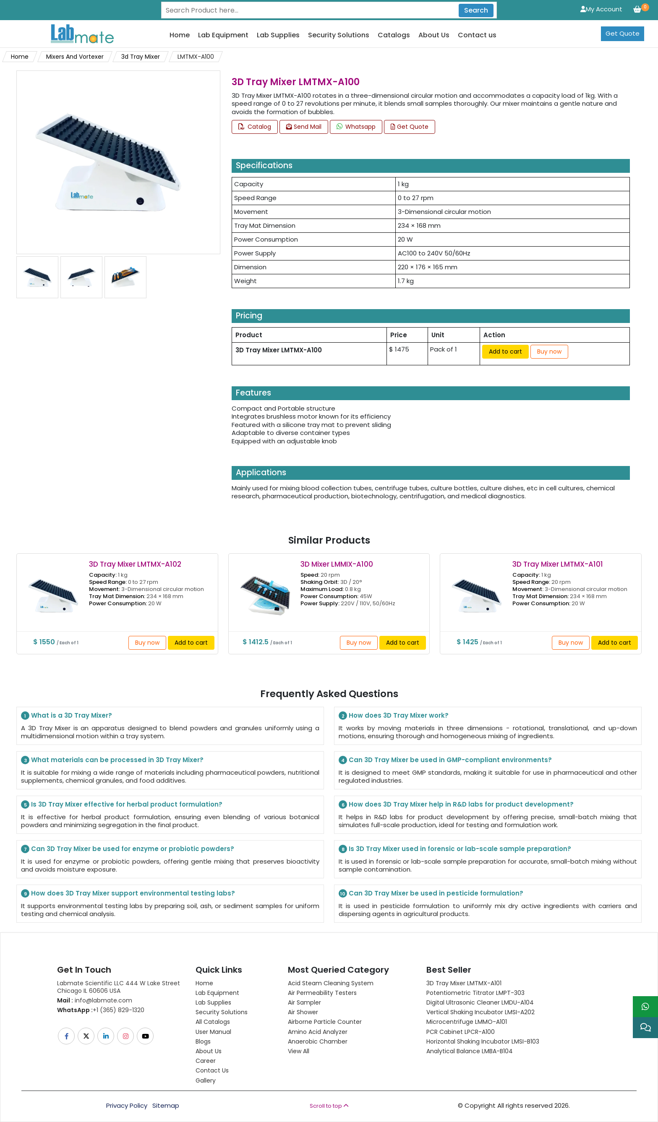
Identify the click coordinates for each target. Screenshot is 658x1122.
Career (206, 1061)
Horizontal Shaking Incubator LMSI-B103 (482, 1041)
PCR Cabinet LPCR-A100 (460, 1032)
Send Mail (303, 126)
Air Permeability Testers (322, 993)
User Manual (213, 1032)
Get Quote (623, 33)
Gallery (206, 1080)
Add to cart (505, 351)
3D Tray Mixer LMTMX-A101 (463, 983)
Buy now (549, 351)
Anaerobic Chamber (317, 1041)
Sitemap (165, 1105)
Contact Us (212, 1070)
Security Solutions (338, 35)
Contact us (477, 35)
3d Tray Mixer (140, 56)
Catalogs (394, 35)
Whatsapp (356, 126)
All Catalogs (213, 1022)
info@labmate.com (94, 1000)
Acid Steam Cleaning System (330, 983)
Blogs (203, 1041)
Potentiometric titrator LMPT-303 (475, 993)
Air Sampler (304, 1002)
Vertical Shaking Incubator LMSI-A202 (480, 1012)
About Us (433, 35)
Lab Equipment (223, 35)
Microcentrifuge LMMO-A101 (466, 1022)
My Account (601, 9)
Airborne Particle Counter (325, 1022)
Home (180, 35)
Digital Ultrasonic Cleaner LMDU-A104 (480, 1002)
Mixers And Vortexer (75, 56)
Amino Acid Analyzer (317, 1032)
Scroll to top (329, 1106)
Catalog (254, 126)
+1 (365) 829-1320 (100, 1010)
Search (476, 10)
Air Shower (303, 1012)
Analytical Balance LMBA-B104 (469, 1051)
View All (298, 1051)
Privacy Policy (126, 1105)
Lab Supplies (278, 35)
